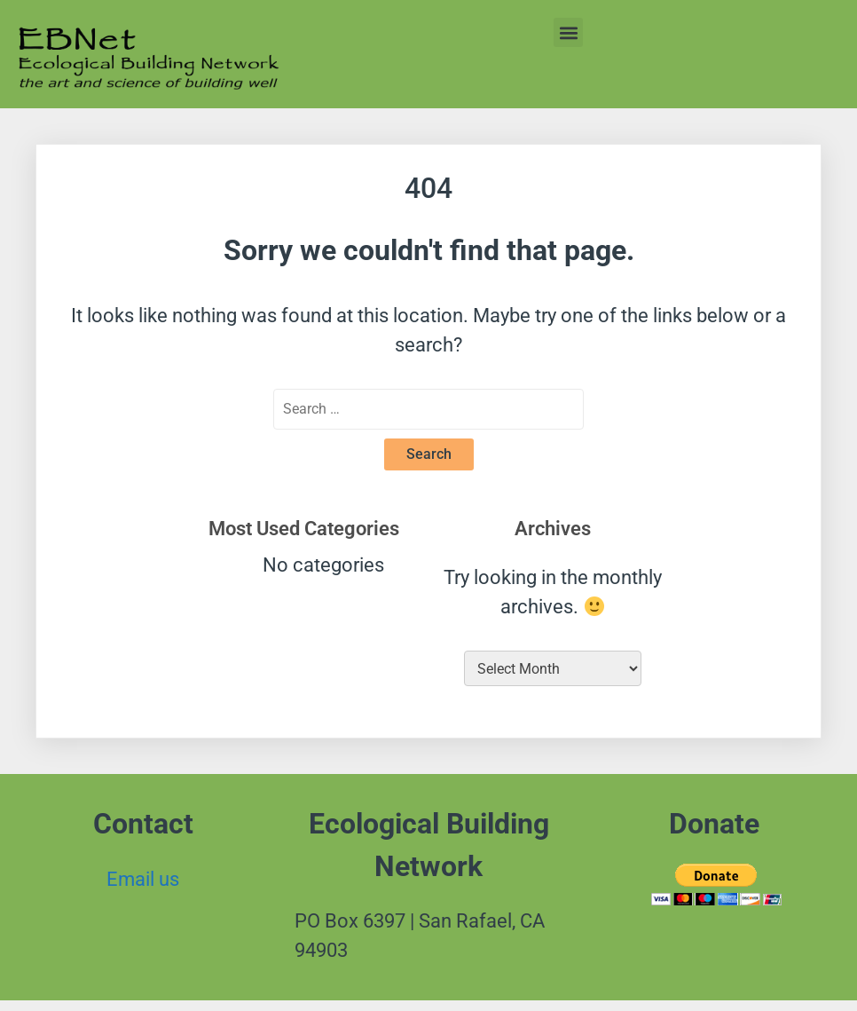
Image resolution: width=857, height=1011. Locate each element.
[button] (568, 32)
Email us (142, 879)
